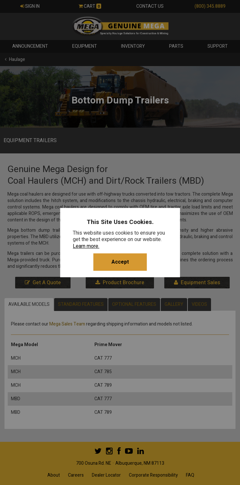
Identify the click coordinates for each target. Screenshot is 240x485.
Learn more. (86, 246)
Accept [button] (120, 262)
